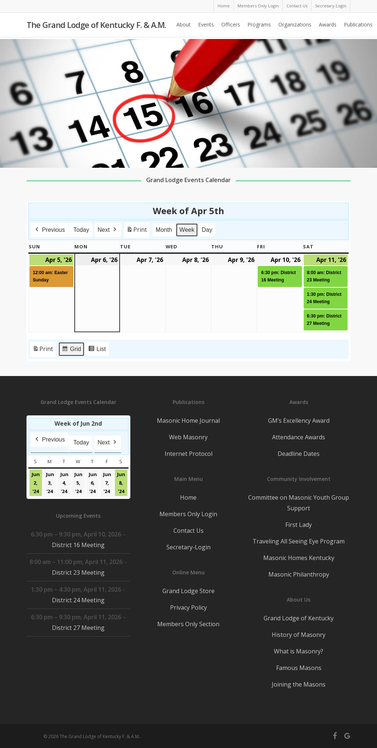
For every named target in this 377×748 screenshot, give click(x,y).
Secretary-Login (188, 547)
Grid (71, 350)
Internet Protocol (188, 454)
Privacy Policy (188, 607)
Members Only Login (188, 514)
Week (187, 230)
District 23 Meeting (78, 572)
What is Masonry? (298, 651)
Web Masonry (188, 437)
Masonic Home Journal (188, 420)
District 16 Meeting (78, 545)
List (97, 350)
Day (207, 230)
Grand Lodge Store (188, 591)
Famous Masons (298, 668)
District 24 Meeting (78, 600)
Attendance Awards (298, 437)
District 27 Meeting (78, 628)
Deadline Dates (299, 454)
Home (188, 497)
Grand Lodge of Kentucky (299, 618)
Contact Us (188, 531)
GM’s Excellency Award (299, 420)
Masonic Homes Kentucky (298, 558)
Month (164, 230)
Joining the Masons (298, 684)
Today (81, 230)
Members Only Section (188, 624)
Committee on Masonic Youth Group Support (298, 502)
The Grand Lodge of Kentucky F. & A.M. (96, 26)
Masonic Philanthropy (298, 574)
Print (136, 231)
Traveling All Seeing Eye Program (299, 541)
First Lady (298, 525)
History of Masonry (298, 635)
